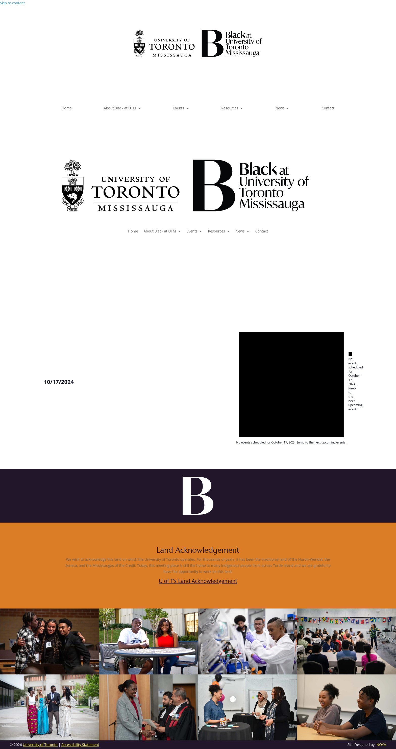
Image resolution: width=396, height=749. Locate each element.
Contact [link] (328, 108)
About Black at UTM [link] (120, 108)
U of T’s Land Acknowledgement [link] (198, 580)
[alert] (350, 381)
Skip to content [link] (12, 3)
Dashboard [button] (80, 35)
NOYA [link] (381, 744)
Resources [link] (229, 108)
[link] (198, 55)
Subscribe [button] (317, 35)
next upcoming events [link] (356, 405)
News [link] (280, 108)
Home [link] (67, 108)
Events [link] (178, 108)
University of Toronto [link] (40, 744)
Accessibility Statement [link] (80, 744)
